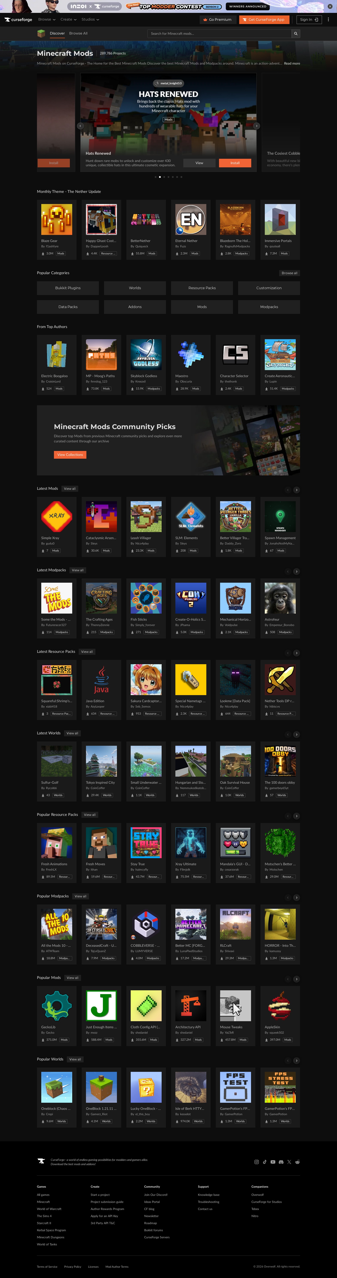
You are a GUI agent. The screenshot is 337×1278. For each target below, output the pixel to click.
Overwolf (257, 1194)
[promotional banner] (168, 6)
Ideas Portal (152, 1202)
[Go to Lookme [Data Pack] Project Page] (235, 690)
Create (69, 19)
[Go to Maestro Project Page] (191, 365)
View (199, 163)
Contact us (205, 1209)
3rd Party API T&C (103, 1223)
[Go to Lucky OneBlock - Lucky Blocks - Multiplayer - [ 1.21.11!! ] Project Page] (146, 1098)
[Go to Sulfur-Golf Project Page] (57, 771)
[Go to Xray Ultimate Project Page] (191, 853)
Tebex (255, 1209)
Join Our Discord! (156, 1194)
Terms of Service (47, 1267)
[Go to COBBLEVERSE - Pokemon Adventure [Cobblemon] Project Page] (146, 934)
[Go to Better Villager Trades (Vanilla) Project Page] (235, 527)
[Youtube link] (273, 1162)
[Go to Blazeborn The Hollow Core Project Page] (235, 230)
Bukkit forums (153, 1230)
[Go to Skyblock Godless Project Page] (146, 365)
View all (70, 489)
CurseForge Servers (157, 1237)
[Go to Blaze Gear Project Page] (57, 230)
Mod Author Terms (117, 1267)
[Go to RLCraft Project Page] (235, 934)
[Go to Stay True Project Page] (146, 853)
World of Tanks (47, 1244)
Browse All (78, 33)
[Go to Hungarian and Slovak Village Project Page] (191, 771)
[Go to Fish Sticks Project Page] (146, 608)
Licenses (93, 1267)
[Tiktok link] (264, 1162)
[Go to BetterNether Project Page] (146, 230)
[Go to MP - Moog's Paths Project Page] (101, 365)
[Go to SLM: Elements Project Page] (191, 527)
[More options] (328, 19)
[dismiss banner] (330, 6)
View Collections (70, 455)
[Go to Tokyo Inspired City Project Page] (101, 771)
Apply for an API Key (104, 1216)
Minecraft (43, 1202)
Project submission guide (107, 1202)
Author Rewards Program (107, 1209)
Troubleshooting (208, 1202)
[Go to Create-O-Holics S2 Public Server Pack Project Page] (191, 608)
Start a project (100, 1194)
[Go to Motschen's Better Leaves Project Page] (280, 853)
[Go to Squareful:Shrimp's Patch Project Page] (57, 690)
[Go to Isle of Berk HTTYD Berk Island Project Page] (191, 1098)
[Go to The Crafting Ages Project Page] (101, 608)
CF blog (149, 1209)
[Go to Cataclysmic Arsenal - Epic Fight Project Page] (101, 527)
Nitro (254, 1216)
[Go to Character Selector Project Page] (235, 365)
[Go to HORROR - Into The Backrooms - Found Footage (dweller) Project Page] (280, 934)
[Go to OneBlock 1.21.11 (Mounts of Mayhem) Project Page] (101, 1098)
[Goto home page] (18, 20)
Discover (57, 33)
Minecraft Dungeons (50, 1237)
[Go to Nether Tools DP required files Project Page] (280, 690)
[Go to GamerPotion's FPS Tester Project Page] (235, 1098)
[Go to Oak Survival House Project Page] (235, 771)
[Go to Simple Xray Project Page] (57, 527)
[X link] (289, 1162)
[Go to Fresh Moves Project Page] (101, 853)
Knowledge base (208, 1194)
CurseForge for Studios (266, 1202)
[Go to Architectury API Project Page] (191, 1016)
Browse (47, 19)
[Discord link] (281, 1162)
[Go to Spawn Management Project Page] (280, 527)
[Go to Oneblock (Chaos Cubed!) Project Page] (57, 1098)
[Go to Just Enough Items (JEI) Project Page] (101, 1016)
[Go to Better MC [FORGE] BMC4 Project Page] (191, 934)
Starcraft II (44, 1223)
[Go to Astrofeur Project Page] (280, 608)
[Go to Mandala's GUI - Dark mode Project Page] (235, 853)
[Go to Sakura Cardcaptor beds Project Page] (146, 690)
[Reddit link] (297, 1162)
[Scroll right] (296, 490)
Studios (91, 19)
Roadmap (150, 1223)
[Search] (296, 33)
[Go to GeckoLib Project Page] (57, 1016)
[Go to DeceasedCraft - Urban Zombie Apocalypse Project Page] (101, 934)
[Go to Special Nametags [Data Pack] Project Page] (191, 690)
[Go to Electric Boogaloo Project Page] (57, 365)
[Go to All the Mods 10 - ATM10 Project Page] (57, 934)
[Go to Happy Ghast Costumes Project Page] (101, 230)
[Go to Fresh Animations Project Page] (57, 853)
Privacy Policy (72, 1267)
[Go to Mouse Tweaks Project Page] (235, 1016)
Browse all (289, 273)
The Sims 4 (44, 1216)
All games (43, 1194)
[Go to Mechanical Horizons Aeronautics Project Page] (235, 608)
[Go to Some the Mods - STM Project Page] (57, 608)
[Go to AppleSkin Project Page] (280, 1016)
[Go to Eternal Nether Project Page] (191, 230)
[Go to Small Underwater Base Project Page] (146, 771)
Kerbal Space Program (51, 1230)
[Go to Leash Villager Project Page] (146, 527)
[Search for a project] (219, 33)
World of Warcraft (49, 1209)
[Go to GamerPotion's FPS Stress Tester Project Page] (280, 1098)
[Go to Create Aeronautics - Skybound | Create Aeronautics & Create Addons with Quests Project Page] (280, 365)
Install (235, 163)
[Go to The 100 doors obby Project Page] (280, 771)
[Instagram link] (256, 1162)
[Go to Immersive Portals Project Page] (280, 230)
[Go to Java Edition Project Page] (101, 690)
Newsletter (151, 1216)
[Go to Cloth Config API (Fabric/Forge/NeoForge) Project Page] (146, 1016)
